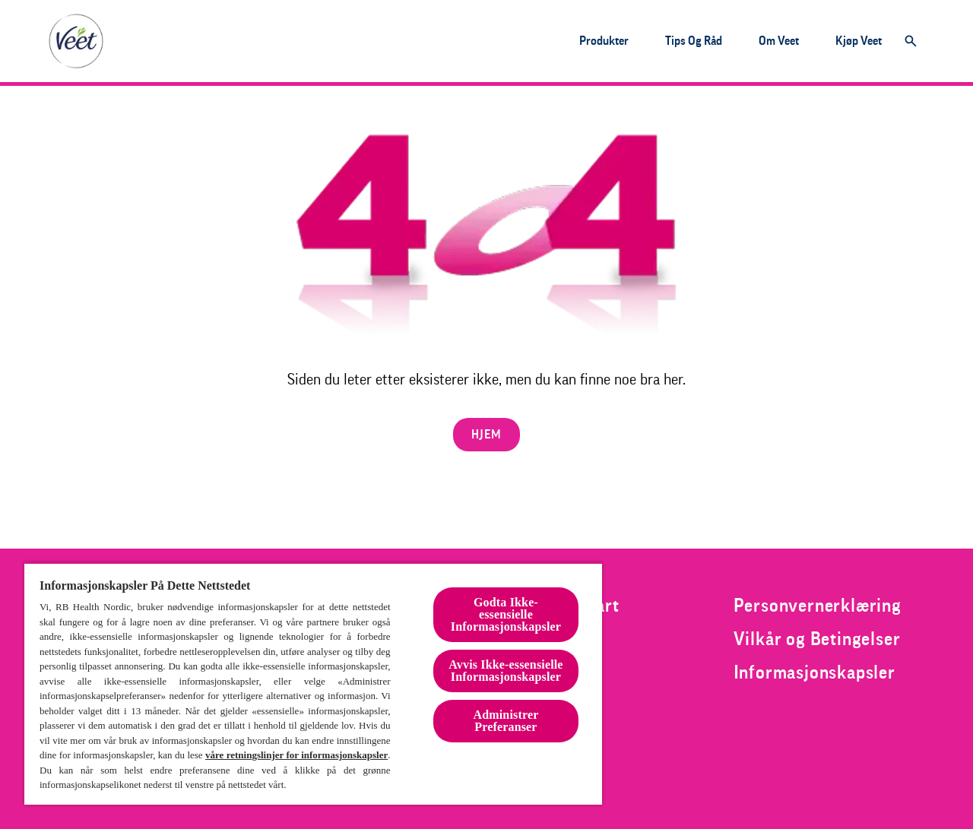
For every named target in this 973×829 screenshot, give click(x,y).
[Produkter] (604, 41)
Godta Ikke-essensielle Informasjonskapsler (506, 614)
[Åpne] (910, 41)
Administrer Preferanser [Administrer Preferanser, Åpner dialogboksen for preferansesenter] (506, 720)
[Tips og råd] (693, 41)
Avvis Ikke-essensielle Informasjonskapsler (505, 670)
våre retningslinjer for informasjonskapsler (296, 755)
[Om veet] (779, 41)
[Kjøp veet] (858, 41)
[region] (313, 683)
